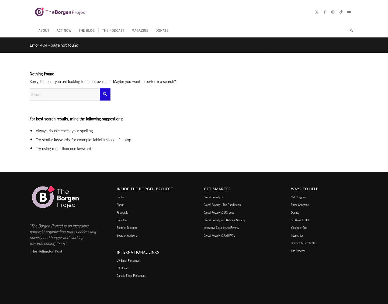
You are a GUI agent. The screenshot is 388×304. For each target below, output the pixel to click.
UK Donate (123, 267)
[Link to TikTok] (341, 12)
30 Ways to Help (300, 219)
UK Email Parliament (128, 260)
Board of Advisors (127, 235)
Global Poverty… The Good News (222, 204)
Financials (122, 212)
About (120, 204)
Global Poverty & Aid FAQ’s (219, 235)
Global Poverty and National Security (225, 219)
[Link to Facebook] (325, 12)
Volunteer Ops (299, 227)
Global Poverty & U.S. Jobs (219, 212)
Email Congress (300, 204)
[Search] (350, 30)
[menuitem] (44, 30)
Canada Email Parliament (131, 275)
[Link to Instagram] (333, 12)
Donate (295, 212)
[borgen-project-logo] (61, 12)
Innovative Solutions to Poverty (221, 227)
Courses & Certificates (304, 242)
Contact (121, 197)
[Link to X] (317, 12)
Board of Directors (127, 227)
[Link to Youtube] (349, 12)
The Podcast (298, 250)
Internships (297, 235)
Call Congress (299, 197)
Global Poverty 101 (215, 197)
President (122, 219)
